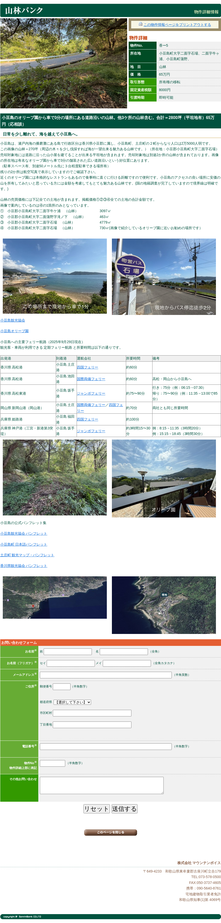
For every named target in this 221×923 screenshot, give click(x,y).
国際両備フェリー (91, 379)
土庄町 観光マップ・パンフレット (27, 555)
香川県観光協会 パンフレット (23, 566)
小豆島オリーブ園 (14, 331)
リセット (96, 808)
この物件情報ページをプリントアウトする (175, 25)
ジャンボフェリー (91, 393)
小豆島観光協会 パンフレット (23, 533)
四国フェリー (87, 367)
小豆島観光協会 (12, 320)
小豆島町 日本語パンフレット (23, 544)
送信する (124, 808)
